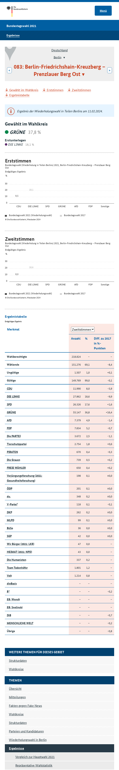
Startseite (20, 11)
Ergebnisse (13, 35)
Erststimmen (55, 90)
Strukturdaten (18, 722)
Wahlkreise (16, 714)
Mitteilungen (17, 697)
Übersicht (15, 688)
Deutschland (59, 50)
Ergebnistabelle (19, 95)
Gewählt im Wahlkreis (23, 90)
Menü (103, 11)
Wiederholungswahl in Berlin (28, 740)
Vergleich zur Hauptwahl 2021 (35, 757)
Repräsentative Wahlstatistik (33, 765)
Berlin (57, 57)
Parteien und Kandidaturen (26, 731)
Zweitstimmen (81, 90)
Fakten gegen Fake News (25, 705)
